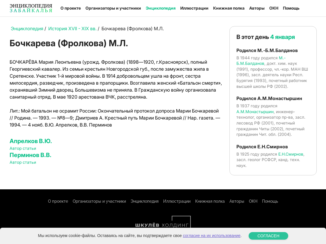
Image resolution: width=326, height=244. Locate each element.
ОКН (273, 8)
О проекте (70, 8)
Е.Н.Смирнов (290, 154)
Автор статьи (23, 148)
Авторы (257, 8)
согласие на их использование (212, 235)
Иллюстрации (194, 8)
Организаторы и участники (113, 8)
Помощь (291, 8)
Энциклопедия (161, 8)
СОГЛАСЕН (268, 236)
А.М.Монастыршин (255, 111)
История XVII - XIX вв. (72, 28)
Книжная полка (229, 8)
